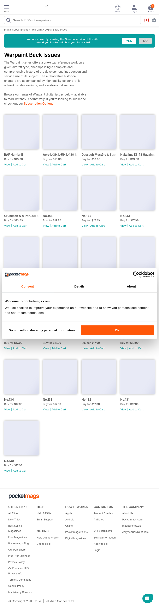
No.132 (86, 399)
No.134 (9, 399)
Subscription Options (38, 103)
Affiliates (99, 519)
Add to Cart (20, 164)
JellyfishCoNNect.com (135, 532)
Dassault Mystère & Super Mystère (99, 154)
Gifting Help (44, 543)
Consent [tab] (27, 286)
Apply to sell (101, 543)
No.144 (87, 216)
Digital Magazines (75, 538)
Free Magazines (17, 537)
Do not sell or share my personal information (42, 330)
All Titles (13, 513)
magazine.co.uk (131, 525)
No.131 (124, 399)
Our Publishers (16, 549)
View (7, 164)
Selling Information (105, 537)
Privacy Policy (16, 562)
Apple (68, 513)
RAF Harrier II (13, 154)
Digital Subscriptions (16, 29)
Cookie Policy (16, 585)
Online (69, 525)
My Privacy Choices (20, 592)
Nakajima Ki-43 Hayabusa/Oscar (137, 154)
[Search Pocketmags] (8, 20)
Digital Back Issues (56, 29)
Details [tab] (79, 286)
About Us (127, 513)
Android (69, 519)
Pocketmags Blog (18, 543)
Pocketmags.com (132, 519)
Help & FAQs (44, 513)
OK (117, 330)
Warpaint (37, 29)
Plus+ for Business (19, 555)
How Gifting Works (48, 537)
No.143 (125, 216)
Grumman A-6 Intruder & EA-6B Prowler (21, 216)
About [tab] (131, 286)
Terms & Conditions (19, 579)
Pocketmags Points (76, 532)
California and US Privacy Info (18, 571)
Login (97, 550)
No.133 (48, 399)
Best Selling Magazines (15, 528)
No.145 (48, 216)
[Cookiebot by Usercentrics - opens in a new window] (136, 274)
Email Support (45, 519)
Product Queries (103, 513)
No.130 (9, 461)
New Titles (14, 519)
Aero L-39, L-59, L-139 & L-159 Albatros (60, 154)
